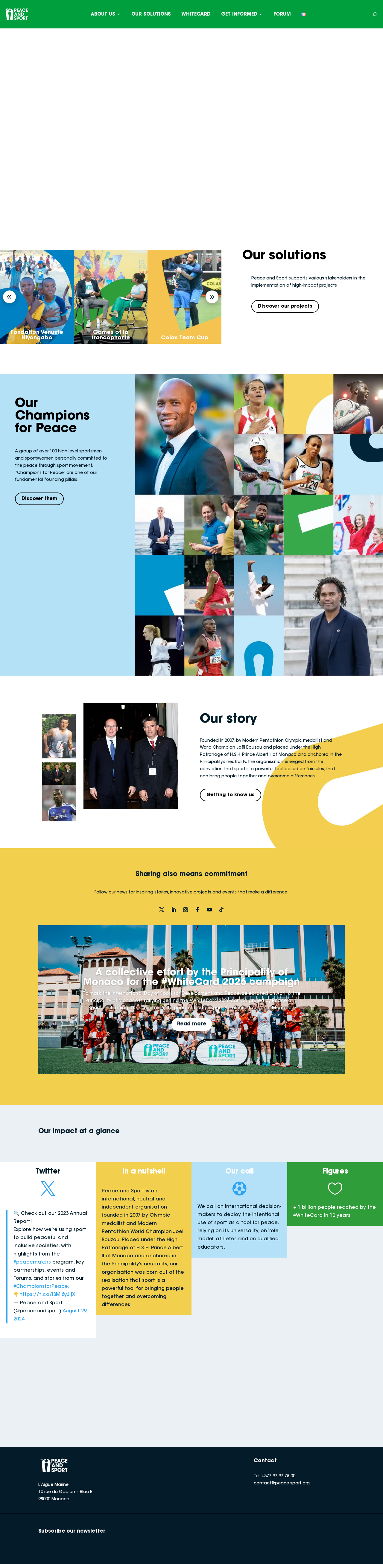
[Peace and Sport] (16, 14)
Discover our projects (285, 306)
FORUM (282, 14)
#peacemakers (32, 1262)
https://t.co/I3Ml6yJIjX (47, 1294)
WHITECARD (196, 14)
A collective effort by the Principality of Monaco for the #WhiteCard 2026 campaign (191, 977)
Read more (191, 1024)
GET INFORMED (242, 14)
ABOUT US (106, 14)
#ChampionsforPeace (40, 1286)
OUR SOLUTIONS (151, 14)
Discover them (39, 498)
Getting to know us (230, 795)
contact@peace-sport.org (282, 1483)
